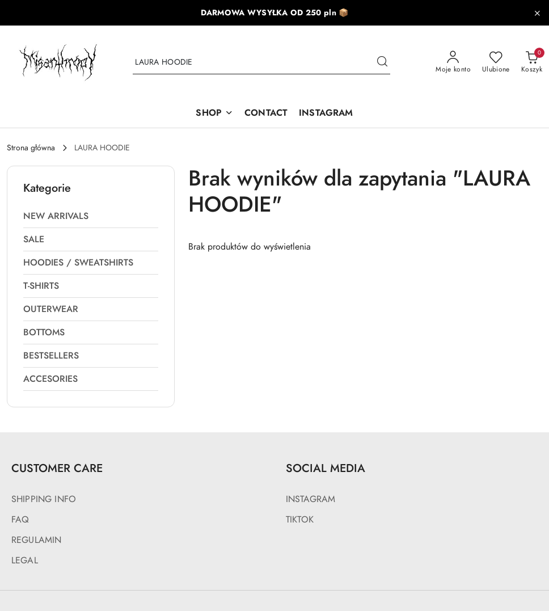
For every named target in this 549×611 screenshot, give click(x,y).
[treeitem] (90, 216)
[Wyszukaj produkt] (261, 62)
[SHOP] (214, 113)
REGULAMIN (36, 540)
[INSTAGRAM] (326, 113)
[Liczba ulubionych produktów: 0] (496, 62)
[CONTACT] (266, 113)
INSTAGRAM (310, 499)
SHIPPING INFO (43, 499)
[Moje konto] (453, 62)
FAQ (20, 519)
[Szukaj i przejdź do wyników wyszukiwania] (382, 62)
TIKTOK (300, 519)
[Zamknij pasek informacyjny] (537, 13)
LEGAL (24, 560)
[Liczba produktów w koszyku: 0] (531, 62)
